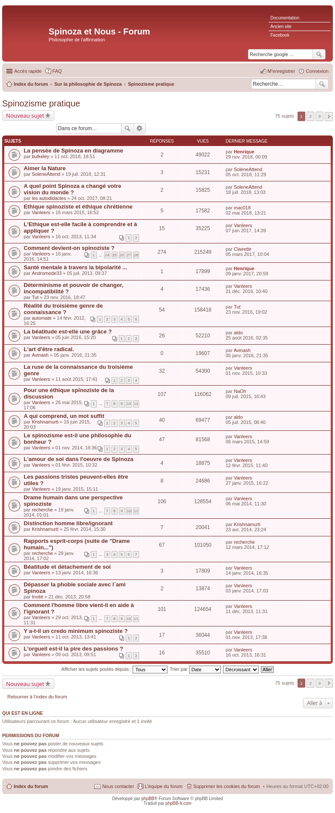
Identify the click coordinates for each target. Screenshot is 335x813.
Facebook (279, 35)
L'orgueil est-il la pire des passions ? (73, 648)
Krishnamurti (45, 421)
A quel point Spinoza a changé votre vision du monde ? (72, 189)
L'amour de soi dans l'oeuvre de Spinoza (78, 459)
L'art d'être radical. (49, 349)
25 (114, 255)
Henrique (244, 151)
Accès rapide (28, 71)
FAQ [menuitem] (57, 71)
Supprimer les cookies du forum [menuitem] (226, 786)
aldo (238, 332)
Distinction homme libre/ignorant (68, 523)
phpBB (147, 798)
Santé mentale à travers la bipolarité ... (75, 267)
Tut (35, 297)
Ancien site (281, 26)
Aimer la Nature (44, 168)
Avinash (40, 355)
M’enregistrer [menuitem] (281, 71)
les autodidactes (49, 198)
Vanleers (41, 212)
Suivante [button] (329, 116)
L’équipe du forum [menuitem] (163, 786)
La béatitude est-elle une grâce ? (68, 331)
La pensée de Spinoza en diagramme (73, 150)
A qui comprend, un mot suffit (64, 416)
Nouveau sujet (25, 115)
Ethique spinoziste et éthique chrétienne (78, 206)
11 (136, 404)
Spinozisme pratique (41, 103)
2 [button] (310, 116)
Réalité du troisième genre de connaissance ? (63, 308)
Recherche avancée (140, 128)
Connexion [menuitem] (317, 71)
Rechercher (322, 84)
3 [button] (319, 116)
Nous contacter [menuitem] (118, 786)
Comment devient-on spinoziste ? (69, 248)
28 (136, 255)
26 (122, 255)
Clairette (242, 249)
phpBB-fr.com (178, 803)
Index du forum (31, 786)
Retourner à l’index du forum (37, 696)
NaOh (240, 391)
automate (42, 318)
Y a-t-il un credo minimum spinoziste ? (76, 631)
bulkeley (40, 156)
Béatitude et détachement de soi (67, 567)
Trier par (195, 669)
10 (129, 404)
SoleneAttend (46, 174)
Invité (37, 596)
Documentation (284, 18)
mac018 (242, 207)
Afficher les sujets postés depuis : (114, 669)
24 (107, 255)
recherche (42, 509)
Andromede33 (47, 273)
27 (129, 255)
